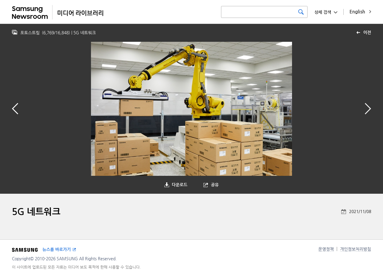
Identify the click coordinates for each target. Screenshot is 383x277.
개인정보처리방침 (355, 249)
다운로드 (179, 185)
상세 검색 (322, 12)
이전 (367, 32)
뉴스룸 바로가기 (56, 249)
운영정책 (326, 249)
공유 (215, 185)
